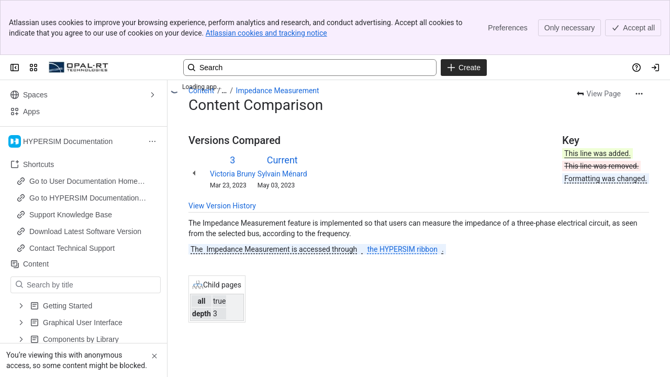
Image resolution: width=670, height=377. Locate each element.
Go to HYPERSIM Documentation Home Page (84, 198)
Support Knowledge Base (70, 214)
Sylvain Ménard (282, 174)
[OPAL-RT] (78, 67)
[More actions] (639, 94)
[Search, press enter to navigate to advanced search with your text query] (310, 67)
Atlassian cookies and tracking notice (266, 33)
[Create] (464, 67)
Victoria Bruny (232, 174)
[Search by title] (92, 285)
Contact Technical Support (72, 248)
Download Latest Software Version (85, 231)
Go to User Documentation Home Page (83, 181)
